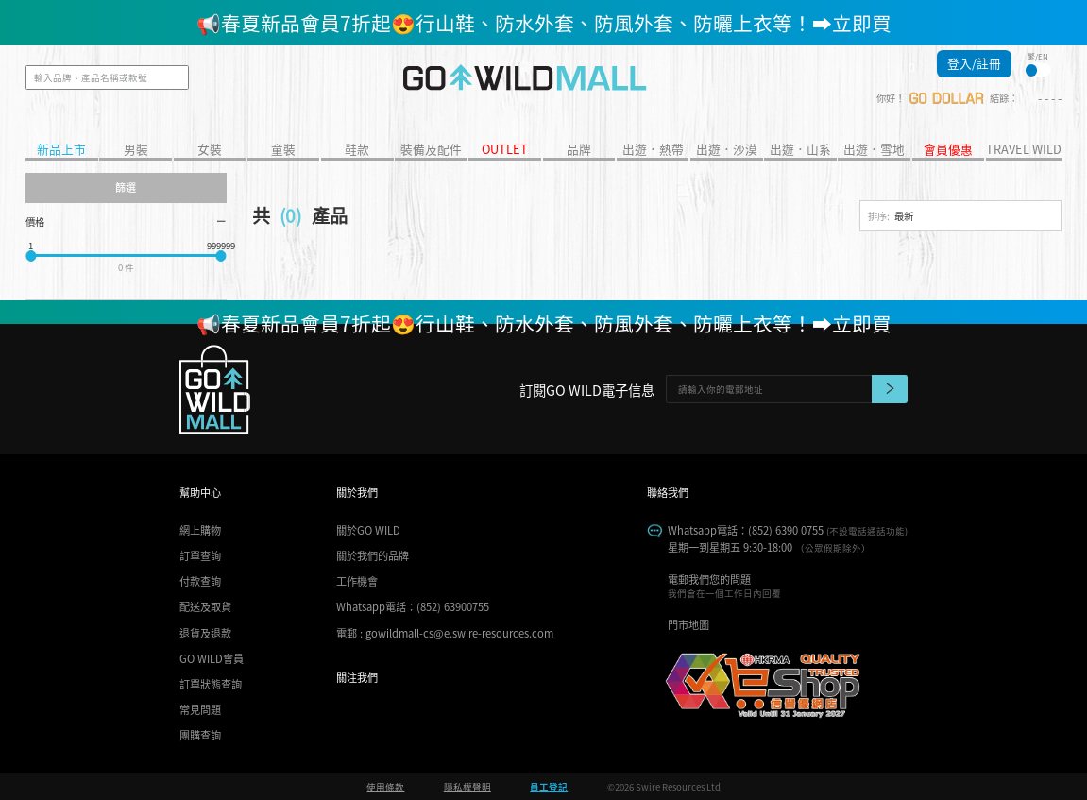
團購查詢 (200, 734)
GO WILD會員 (211, 658)
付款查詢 (200, 580)
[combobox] (960, 216)
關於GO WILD (368, 529)
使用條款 (385, 786)
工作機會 (357, 580)
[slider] (30, 255)
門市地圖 (688, 624)
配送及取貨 (205, 606)
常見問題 (200, 709)
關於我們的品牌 (372, 555)
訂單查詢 (200, 555)
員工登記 (549, 786)
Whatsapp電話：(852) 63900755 (412, 606)
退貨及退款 (205, 632)
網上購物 (200, 529)
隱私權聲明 (467, 786)
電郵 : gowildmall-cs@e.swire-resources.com (444, 632)
